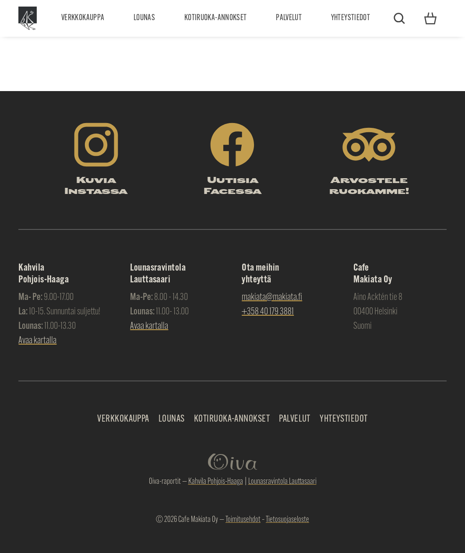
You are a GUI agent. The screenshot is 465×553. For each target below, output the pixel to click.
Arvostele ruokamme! (369, 186)
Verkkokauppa (82, 18)
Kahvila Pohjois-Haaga (215, 482)
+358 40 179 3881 (268, 312)
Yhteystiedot (350, 18)
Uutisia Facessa (232, 186)
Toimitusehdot (243, 520)
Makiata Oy (27, 18)
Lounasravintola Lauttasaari (282, 482)
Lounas (144, 18)
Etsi (399, 18)
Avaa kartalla (37, 341)
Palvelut (289, 18)
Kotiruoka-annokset (215, 18)
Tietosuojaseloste (287, 520)
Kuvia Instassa (95, 186)
